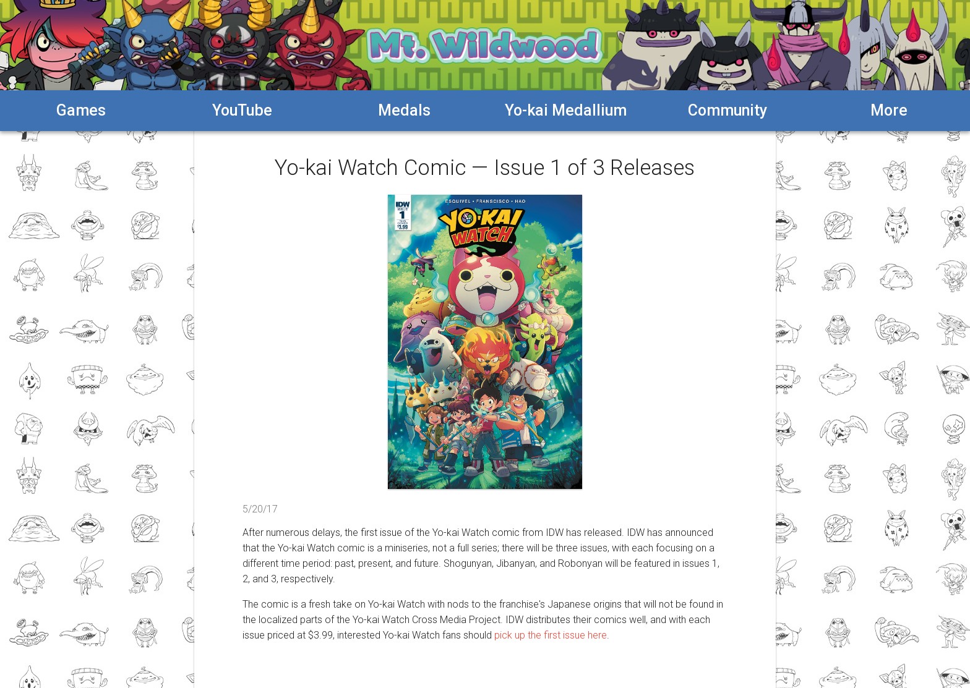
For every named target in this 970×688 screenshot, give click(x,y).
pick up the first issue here (550, 635)
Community (727, 110)
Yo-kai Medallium (566, 110)
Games (81, 110)
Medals (404, 110)
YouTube (242, 110)
